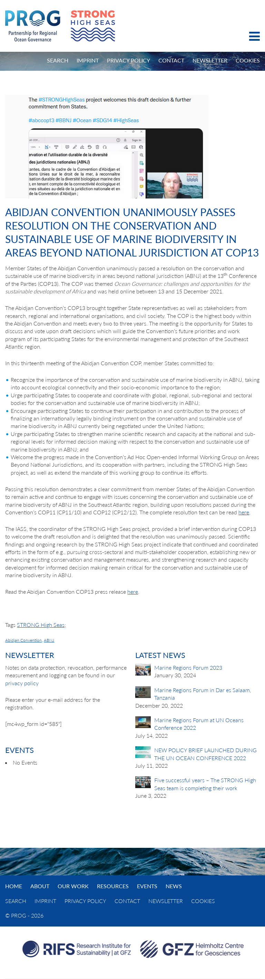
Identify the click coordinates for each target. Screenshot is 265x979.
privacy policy (22, 683)
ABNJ (49, 640)
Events (147, 886)
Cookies (248, 60)
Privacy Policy (128, 60)
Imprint (88, 60)
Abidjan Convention (23, 640)
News (174, 886)
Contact (171, 60)
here (243, 512)
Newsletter (210, 60)
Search (57, 60)
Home (13, 886)
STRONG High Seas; (41, 624)
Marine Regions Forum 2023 (188, 667)
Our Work (73, 886)
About (39, 886)
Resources (113, 886)
